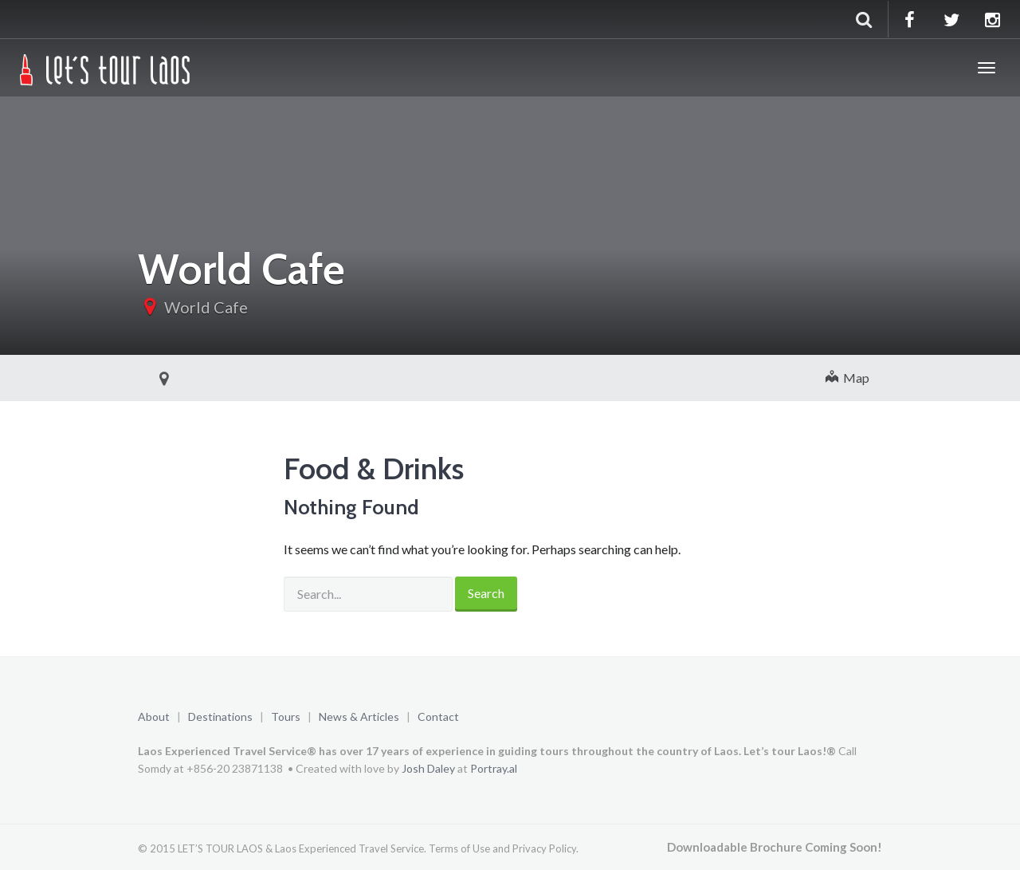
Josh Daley (428, 768)
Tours (285, 716)
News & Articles (359, 716)
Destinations (220, 716)
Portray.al (493, 768)
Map (847, 377)
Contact (438, 716)
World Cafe (206, 307)
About (154, 716)
